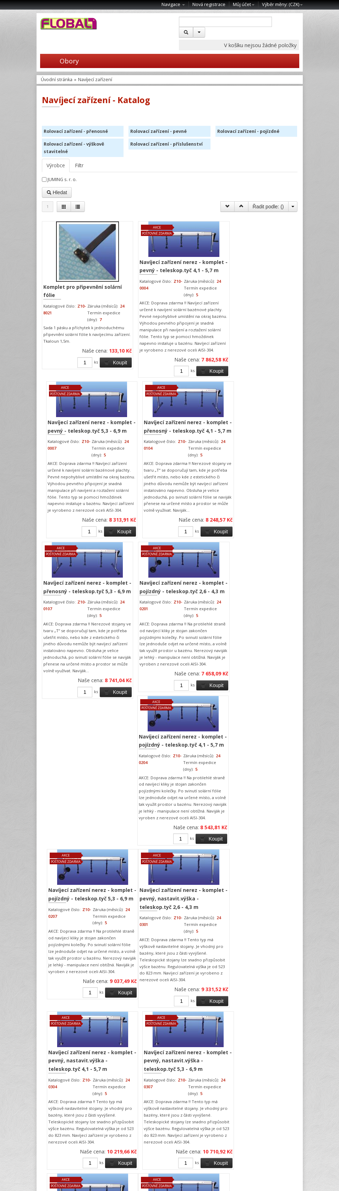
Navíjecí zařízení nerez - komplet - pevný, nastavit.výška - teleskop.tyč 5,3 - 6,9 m (262, 715)
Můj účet (244, 4)
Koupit (84, 383)
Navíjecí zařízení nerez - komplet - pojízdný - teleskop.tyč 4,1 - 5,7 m (200, 497)
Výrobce (56, 165)
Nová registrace (208, 4)
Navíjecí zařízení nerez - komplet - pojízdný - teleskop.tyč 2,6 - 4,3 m (134, 497)
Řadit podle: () (268, 206)
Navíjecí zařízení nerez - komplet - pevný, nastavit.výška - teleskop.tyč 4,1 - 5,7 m (196, 715)
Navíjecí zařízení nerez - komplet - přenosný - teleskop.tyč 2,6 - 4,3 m (134, 927)
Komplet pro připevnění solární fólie (66, 287)
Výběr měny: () (282, 4)
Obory (59, 61)
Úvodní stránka (56, 80)
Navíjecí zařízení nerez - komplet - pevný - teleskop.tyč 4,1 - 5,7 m (134, 267)
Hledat (57, 192)
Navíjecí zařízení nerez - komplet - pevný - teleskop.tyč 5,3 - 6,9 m (200, 267)
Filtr (79, 165)
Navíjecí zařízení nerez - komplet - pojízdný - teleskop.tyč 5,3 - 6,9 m (265, 497)
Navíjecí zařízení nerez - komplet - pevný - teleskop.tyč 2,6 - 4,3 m (74, 923)
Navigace (173, 4)
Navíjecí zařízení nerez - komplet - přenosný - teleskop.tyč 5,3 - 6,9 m (69, 497)
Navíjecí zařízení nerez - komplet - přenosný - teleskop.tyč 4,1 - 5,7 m (265, 272)
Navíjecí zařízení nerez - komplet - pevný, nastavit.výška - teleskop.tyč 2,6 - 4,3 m (131, 715)
